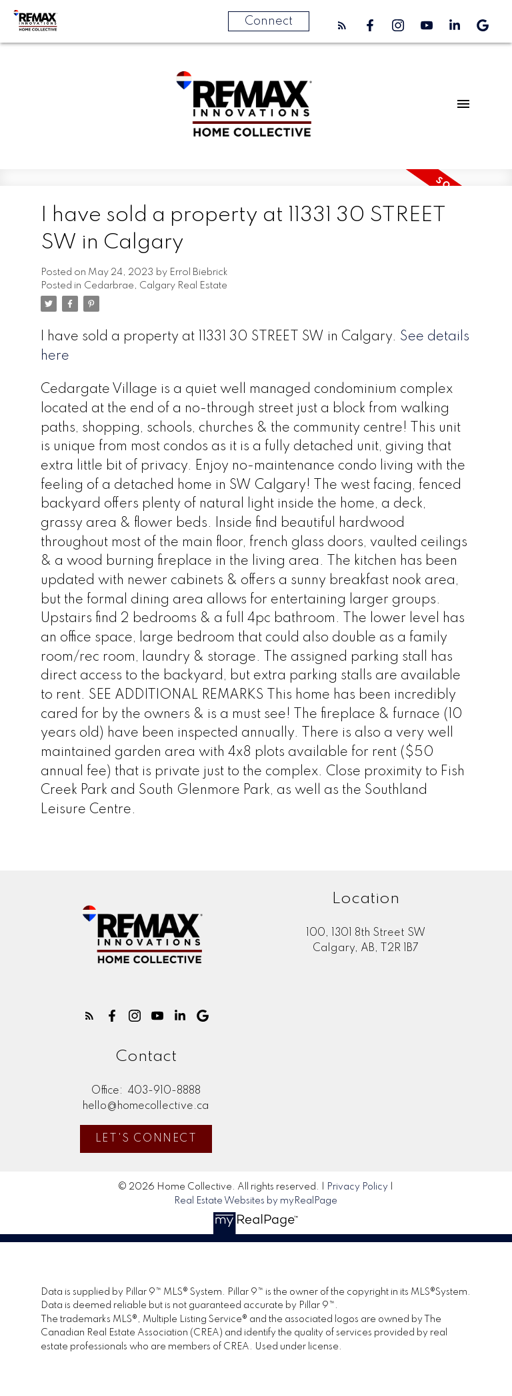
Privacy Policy (357, 1187)
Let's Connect (146, 1139)
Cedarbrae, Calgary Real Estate (155, 285)
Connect (269, 21)
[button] (342, 25)
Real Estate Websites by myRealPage (255, 1201)
